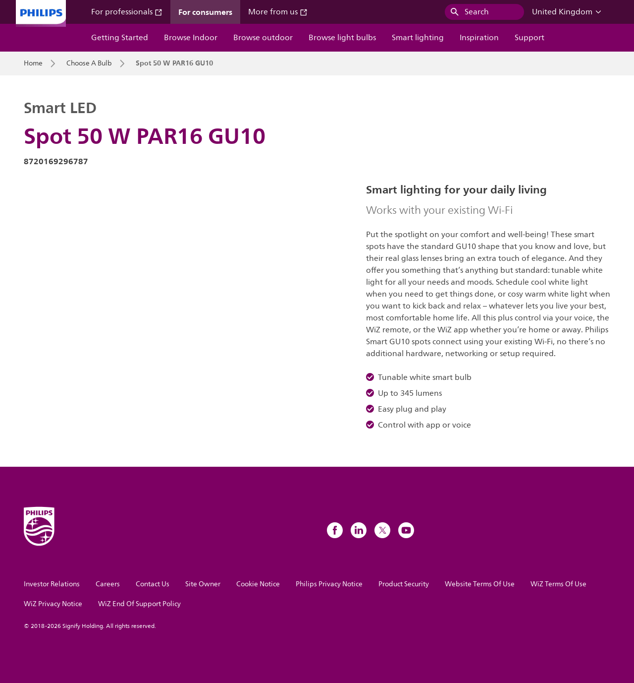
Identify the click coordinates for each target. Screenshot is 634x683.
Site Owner (202, 584)
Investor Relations (52, 584)
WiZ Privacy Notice (53, 604)
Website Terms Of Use (480, 584)
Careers (108, 584)
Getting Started (119, 37)
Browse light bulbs (342, 37)
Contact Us (152, 584)
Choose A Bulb (89, 63)
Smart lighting (418, 37)
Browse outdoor (263, 37)
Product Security (403, 584)
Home (33, 63)
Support (529, 37)
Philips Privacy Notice (329, 584)
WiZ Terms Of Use (558, 584)
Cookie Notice (258, 584)
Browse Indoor (190, 37)
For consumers (205, 12)
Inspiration (479, 37)
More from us (278, 12)
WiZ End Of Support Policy (139, 604)
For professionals (126, 12)
